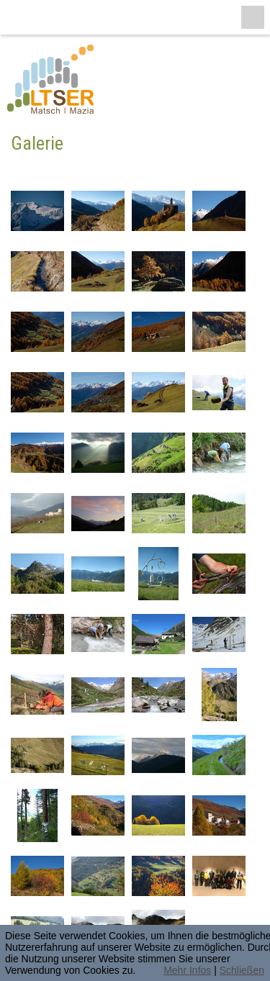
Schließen (242, 970)
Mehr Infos (187, 970)
